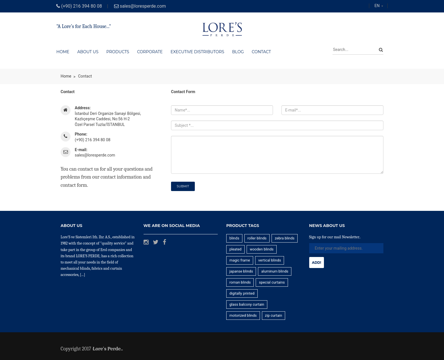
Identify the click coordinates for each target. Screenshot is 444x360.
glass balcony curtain (246, 304)
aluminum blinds (274, 271)
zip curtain (273, 315)
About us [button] (88, 51)
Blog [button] (238, 51)
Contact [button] (261, 51)
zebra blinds (284, 238)
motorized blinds (243, 315)
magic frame (239, 260)
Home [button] (62, 51)
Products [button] (117, 51)
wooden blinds (262, 249)
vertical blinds (269, 260)
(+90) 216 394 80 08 (81, 6)
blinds (234, 238)
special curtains (272, 282)
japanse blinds (241, 271)
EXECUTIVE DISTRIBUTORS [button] (197, 51)
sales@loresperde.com (143, 6)
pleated (235, 249)
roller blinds (256, 238)
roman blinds (240, 282)
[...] (82, 274)
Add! (316, 262)
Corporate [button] (150, 51)
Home (66, 76)
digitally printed (242, 293)
